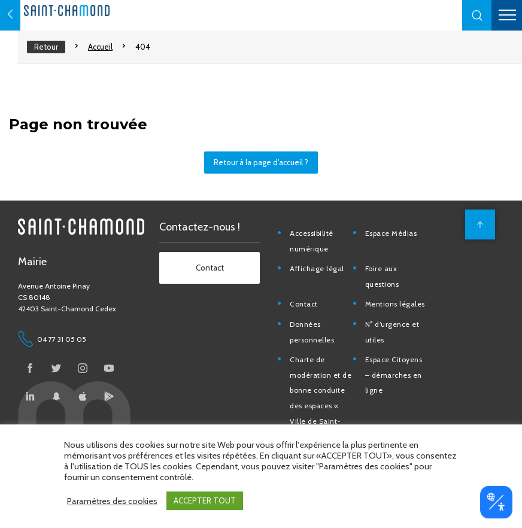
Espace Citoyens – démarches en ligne (398, 386)
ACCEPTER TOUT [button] (205, 500)
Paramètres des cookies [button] (112, 501)
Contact (310, 315)
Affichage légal (323, 280)
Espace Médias (396, 245)
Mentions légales (400, 315)
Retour (46, 46)
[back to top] (477, 236)
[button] (477, 15)
